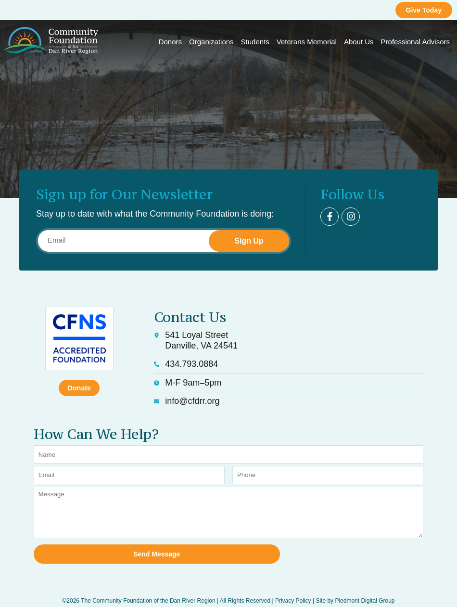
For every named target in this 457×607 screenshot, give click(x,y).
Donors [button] (170, 42)
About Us (359, 42)
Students (255, 42)
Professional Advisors (415, 42)
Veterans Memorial (307, 42)
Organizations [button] (211, 42)
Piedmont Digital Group (364, 588)
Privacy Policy (293, 588)
